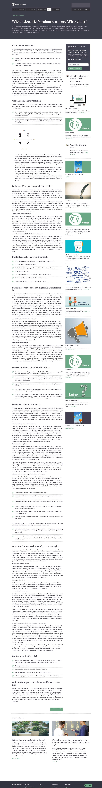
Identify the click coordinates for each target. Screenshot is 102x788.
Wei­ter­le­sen (73, 406)
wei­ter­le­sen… (71, 349)
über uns (14, 787)
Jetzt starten (21, 9)
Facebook (54, 787)
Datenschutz (56, 9)
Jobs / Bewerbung (29, 787)
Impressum (68, 787)
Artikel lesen (16, 758)
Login (86, 9)
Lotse (88, 785)
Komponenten (77, 9)
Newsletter (41, 787)
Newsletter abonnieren (74, 68)
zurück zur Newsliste (18, 15)
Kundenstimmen (42, 9)
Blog (49, 9)
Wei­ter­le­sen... (82, 112)
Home (14, 9)
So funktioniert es (31, 9)
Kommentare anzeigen (57, 709)
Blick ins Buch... (70, 177)
